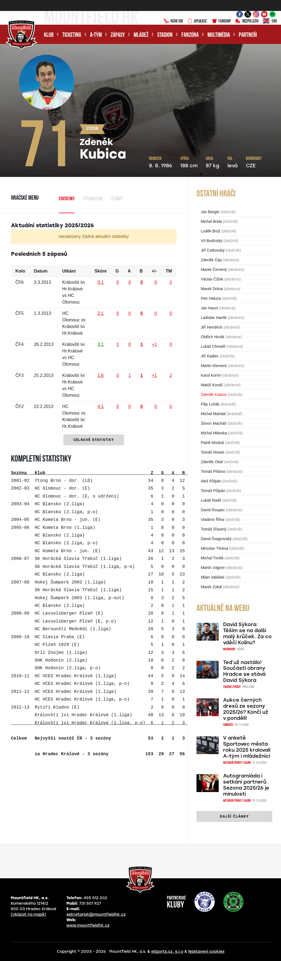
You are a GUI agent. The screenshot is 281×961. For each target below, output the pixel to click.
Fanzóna (190, 35)
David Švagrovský (216, 539)
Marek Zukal (211, 587)
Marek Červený (214, 269)
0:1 (100, 282)
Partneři (248, 35)
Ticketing (71, 35)
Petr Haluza (211, 298)
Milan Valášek (212, 577)
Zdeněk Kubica (213, 394)
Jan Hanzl (209, 308)
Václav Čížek (212, 279)
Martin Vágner (213, 567)
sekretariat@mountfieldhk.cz (96, 914)
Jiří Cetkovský (213, 250)
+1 (154, 344)
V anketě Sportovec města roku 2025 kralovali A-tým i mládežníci (246, 747)
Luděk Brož (210, 231)
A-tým (96, 35)
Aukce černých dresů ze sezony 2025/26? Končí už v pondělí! (245, 709)
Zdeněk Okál (212, 462)
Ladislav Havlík (214, 317)
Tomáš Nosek (212, 452)
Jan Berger (210, 212)
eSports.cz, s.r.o (167, 951)
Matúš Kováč (212, 385)
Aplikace (197, 21)
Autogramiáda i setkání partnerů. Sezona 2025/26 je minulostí (246, 785)
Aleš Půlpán (211, 481)
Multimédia (218, 35)
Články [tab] (117, 199)
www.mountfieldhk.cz (87, 925)
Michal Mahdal (213, 414)
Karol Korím (211, 375)
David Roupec (213, 510)
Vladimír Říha (212, 519)
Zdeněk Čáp (211, 260)
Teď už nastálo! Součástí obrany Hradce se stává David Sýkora (244, 671)
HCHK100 (173, 21)
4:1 (100, 406)
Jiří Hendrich (212, 327)
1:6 (100, 375)
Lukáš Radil (211, 500)
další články (234, 816)
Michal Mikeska (214, 433)
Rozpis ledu (246, 21)
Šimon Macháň (213, 423)
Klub (49, 35)
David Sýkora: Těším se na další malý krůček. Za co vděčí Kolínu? (247, 633)
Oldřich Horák (212, 337)
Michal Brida (211, 221)
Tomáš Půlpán (213, 490)
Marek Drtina (212, 289)
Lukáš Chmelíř (213, 346)
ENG (270, 21)
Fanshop (221, 21)
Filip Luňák (210, 404)
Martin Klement (214, 365)
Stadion (165, 35)
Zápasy (118, 35)
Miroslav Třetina (214, 548)
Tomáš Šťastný (213, 529)
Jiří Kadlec (210, 356)
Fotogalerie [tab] (93, 199)
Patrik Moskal (212, 442)
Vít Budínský (212, 240)
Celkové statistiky (93, 440)
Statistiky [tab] (67, 199)
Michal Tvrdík (212, 558)
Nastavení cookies (206, 951)
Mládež (141, 35)
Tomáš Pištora (213, 471)
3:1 (100, 344)
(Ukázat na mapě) (28, 914)
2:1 (100, 313)
